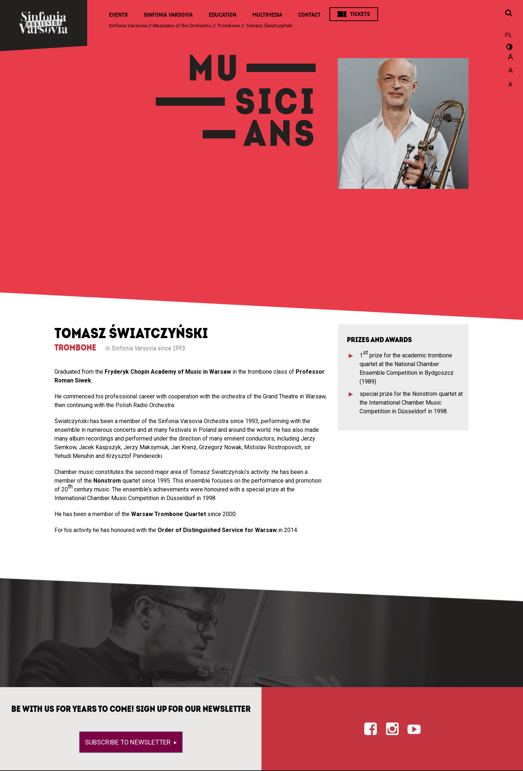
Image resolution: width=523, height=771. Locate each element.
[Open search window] (508, 13)
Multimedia (267, 15)
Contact (309, 15)
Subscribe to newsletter (128, 742)
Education (222, 15)
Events (118, 15)
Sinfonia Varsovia (168, 15)
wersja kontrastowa (508, 48)
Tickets (360, 14)
